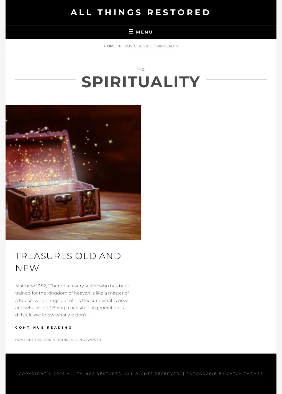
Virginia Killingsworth (77, 340)
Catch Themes (245, 374)
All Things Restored (141, 12)
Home (110, 46)
